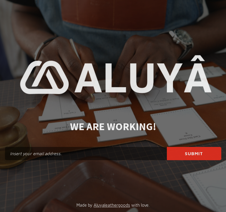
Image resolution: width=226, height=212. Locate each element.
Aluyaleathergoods (112, 205)
